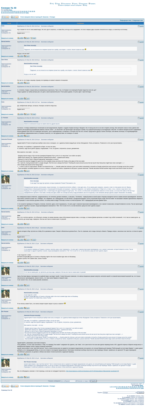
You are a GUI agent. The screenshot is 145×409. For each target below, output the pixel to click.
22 (4, 12)
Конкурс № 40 (8, 8)
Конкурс (52, 17)
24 (8, 12)
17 (28, 11)
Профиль (92, 3)
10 (14, 11)
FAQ (52, 3)
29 (18, 12)
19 (32, 11)
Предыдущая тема (125, 20)
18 (30, 11)
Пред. (10, 10)
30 (20, 12)
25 (10, 12)
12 (18, 11)
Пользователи (66, 3)
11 (16, 11)
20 (34, 11)
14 (22, 11)
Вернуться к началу (7, 38)
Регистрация (83, 3)
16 (26, 11)
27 (14, 12)
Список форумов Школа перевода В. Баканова (34, 17)
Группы (75, 3)
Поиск (57, 3)
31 (22, 12)
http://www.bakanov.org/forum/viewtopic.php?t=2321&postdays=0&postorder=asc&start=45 (92, 371)
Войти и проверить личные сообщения (69, 5)
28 (16, 12)
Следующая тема (138, 20)
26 (12, 12)
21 (2, 12)
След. (27, 12)
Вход (85, 5)
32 (24, 12)
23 (6, 12)
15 (24, 11)
